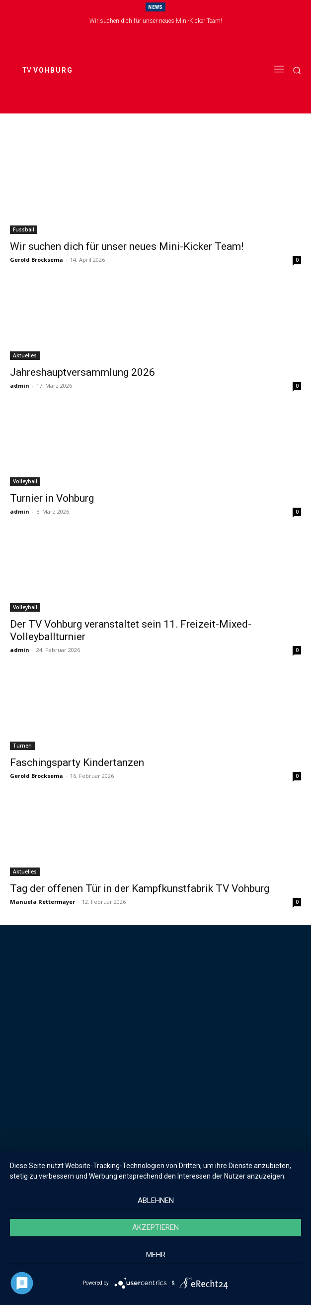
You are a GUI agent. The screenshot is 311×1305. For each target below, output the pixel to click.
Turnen (22, 745)
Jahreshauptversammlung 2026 (82, 372)
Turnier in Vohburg (52, 498)
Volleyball (25, 481)
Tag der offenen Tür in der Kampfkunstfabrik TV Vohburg (139, 888)
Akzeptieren (155, 1227)
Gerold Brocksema (36, 259)
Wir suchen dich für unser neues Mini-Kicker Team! (155, 20)
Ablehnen (156, 1200)
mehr (155, 1254)
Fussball (23, 229)
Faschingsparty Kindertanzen (77, 762)
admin (19, 385)
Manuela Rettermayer (42, 901)
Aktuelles (25, 355)
